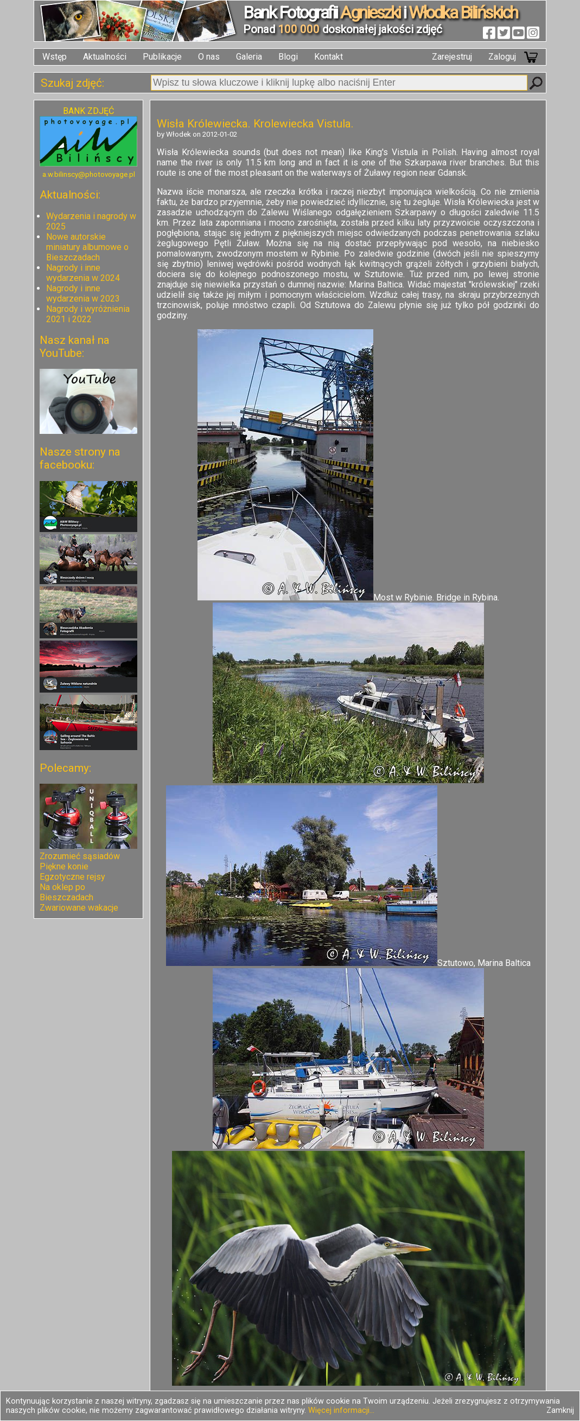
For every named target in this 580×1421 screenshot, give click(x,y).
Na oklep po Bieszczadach (66, 892)
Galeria (249, 57)
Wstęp (54, 57)
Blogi (288, 57)
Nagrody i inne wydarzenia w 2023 (83, 293)
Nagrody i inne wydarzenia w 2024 (83, 273)
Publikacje (162, 57)
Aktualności (104, 57)
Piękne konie (64, 866)
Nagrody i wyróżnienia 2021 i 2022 (88, 314)
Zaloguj (502, 57)
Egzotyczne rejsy (72, 877)
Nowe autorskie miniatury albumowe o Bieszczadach (87, 247)
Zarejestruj (452, 57)
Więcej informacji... (341, 1410)
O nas (209, 57)
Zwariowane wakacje (79, 907)
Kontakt (328, 57)
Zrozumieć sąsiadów (80, 856)
